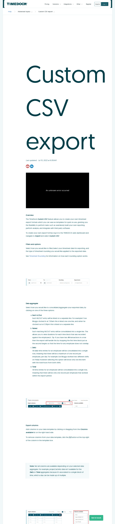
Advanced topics (24, 12)
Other (78, 4)
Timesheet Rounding (37, 256)
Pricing (47, 4)
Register (88, 4)
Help (10, 12)
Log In (105, 4)
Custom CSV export (45, 12)
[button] (96, 518)
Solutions (56, 4)
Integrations (68, 4)
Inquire (97, 4)
